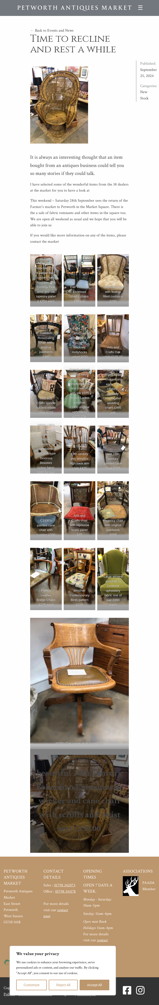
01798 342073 (64, 885)
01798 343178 (65, 891)
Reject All (63, 985)
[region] (63, 970)
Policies (9, 994)
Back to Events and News (52, 30)
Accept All (94, 985)
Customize (32, 985)
